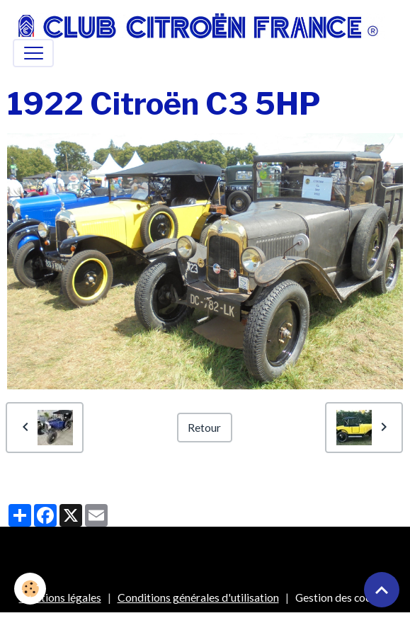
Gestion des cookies (343, 597)
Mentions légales (60, 597)
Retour (204, 427)
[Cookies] (30, 589)
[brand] (199, 26)
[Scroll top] (381, 589)
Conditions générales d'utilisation (198, 597)
